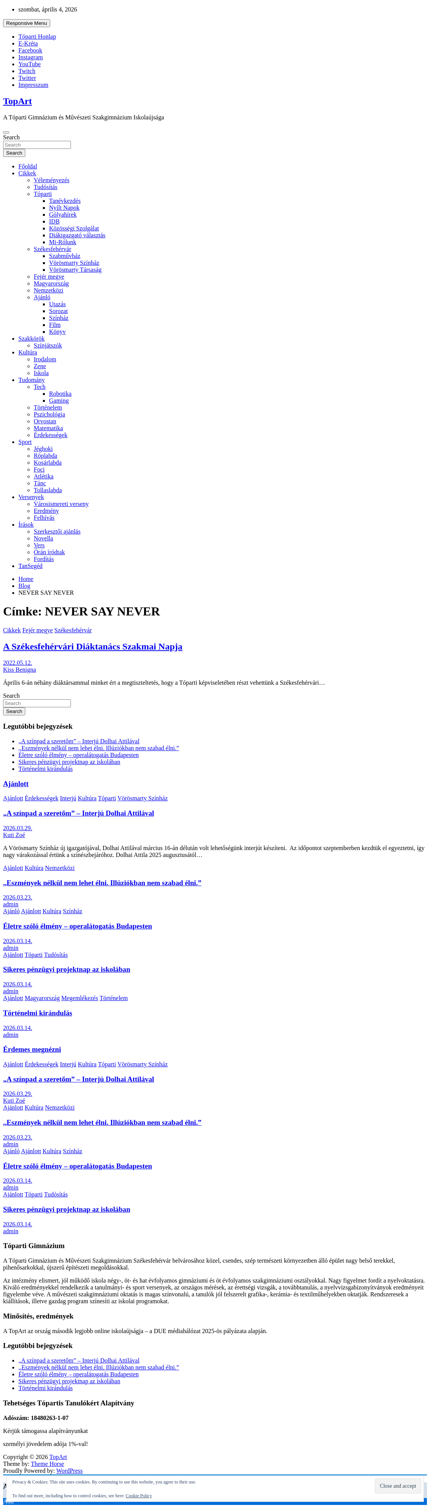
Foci (39, 469)
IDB (54, 221)
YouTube (29, 64)
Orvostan (45, 421)
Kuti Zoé (14, 835)
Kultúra (27, 352)
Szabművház (64, 256)
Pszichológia (49, 414)
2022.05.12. (17, 662)
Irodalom (45, 359)
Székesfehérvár (52, 249)
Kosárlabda (48, 462)
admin (10, 904)
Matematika (48, 428)
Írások (26, 524)
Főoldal (27, 166)
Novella (43, 538)
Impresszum (33, 85)
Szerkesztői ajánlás (57, 531)
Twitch (26, 71)
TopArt (17, 101)
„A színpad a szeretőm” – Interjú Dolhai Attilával (79, 741)
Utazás (57, 304)
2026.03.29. (17, 828)
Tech (40, 387)
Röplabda (45, 455)
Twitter (27, 78)
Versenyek (31, 497)
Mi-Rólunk (62, 242)
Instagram (30, 57)
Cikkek (27, 173)
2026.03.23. (17, 897)
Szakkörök (31, 338)
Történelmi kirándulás (45, 768)
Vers (39, 545)
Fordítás (44, 559)
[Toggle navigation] (6, 132)
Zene (40, 366)
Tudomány (31, 380)
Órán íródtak (49, 552)
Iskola (41, 373)
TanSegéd (30, 566)
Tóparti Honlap (37, 36)
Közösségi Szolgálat (74, 228)
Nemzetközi (48, 290)
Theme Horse (47, 1464)
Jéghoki (43, 449)
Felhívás (44, 517)
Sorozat (58, 311)
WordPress (69, 1470)
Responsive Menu (26, 23)
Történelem (48, 407)
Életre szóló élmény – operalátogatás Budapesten (78, 755)
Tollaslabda (48, 490)
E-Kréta (28, 43)
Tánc (40, 483)
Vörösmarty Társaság (75, 269)
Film (55, 325)
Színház (59, 318)
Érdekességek (50, 435)
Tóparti (43, 194)
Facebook (30, 50)
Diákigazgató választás (77, 235)
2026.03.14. (17, 941)
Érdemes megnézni (32, 1049)
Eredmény (46, 511)
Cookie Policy (139, 1495)
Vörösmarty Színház (74, 262)
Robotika (60, 393)
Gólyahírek (63, 214)
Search (11, 137)
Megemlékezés (79, 998)
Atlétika (44, 476)
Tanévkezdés (64, 200)
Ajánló (42, 297)
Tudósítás (45, 187)
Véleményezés (51, 180)
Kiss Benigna (19, 669)
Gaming (59, 400)
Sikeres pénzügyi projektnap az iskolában (69, 762)
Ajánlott (16, 784)
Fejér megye (49, 276)
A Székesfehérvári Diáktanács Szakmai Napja (92, 646)
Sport (25, 442)
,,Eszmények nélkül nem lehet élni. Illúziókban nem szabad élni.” (98, 748)
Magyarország (51, 283)
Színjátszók (48, 345)
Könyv (57, 331)
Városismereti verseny (61, 504)
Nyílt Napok (64, 207)
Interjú (68, 798)
